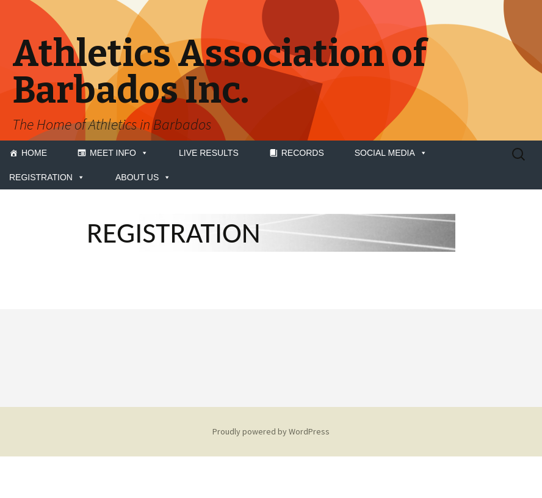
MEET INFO (119, 153)
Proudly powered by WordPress (271, 431)
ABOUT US (143, 177)
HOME (34, 153)
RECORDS (302, 153)
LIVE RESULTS (209, 153)
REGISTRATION (47, 177)
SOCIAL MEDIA (391, 153)
